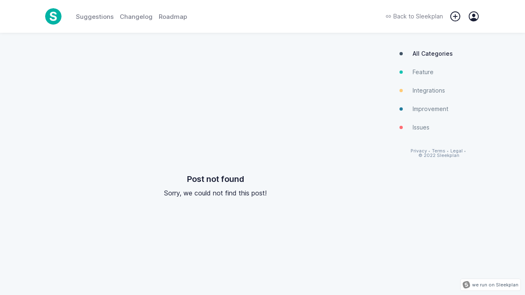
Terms (438, 151)
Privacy (419, 151)
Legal (456, 151)
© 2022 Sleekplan (438, 155)
